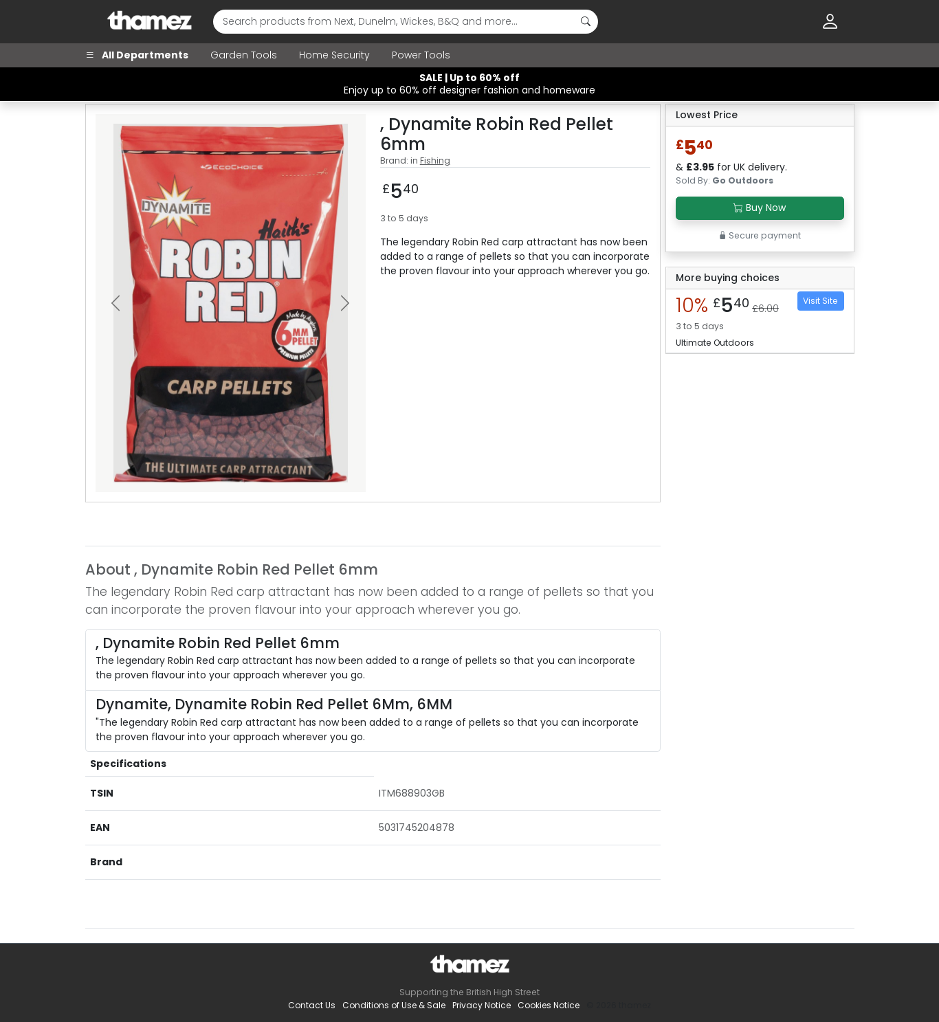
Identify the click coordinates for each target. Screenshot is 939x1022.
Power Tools (421, 55)
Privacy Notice (481, 1005)
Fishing (435, 160)
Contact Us (311, 1005)
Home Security (334, 55)
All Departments (136, 55)
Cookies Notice (548, 1005)
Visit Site (820, 301)
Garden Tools (243, 55)
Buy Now (759, 207)
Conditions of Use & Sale (393, 1005)
